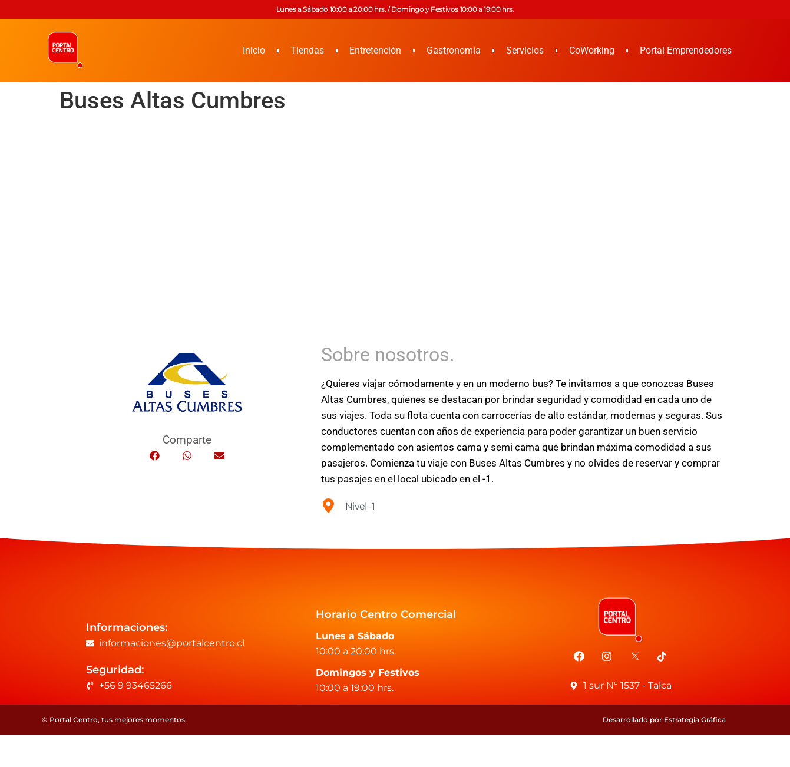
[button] (154, 455)
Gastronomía (454, 50)
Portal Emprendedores (686, 50)
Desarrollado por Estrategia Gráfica (664, 719)
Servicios (525, 50)
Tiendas (307, 50)
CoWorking (591, 50)
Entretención (375, 50)
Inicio (254, 50)
